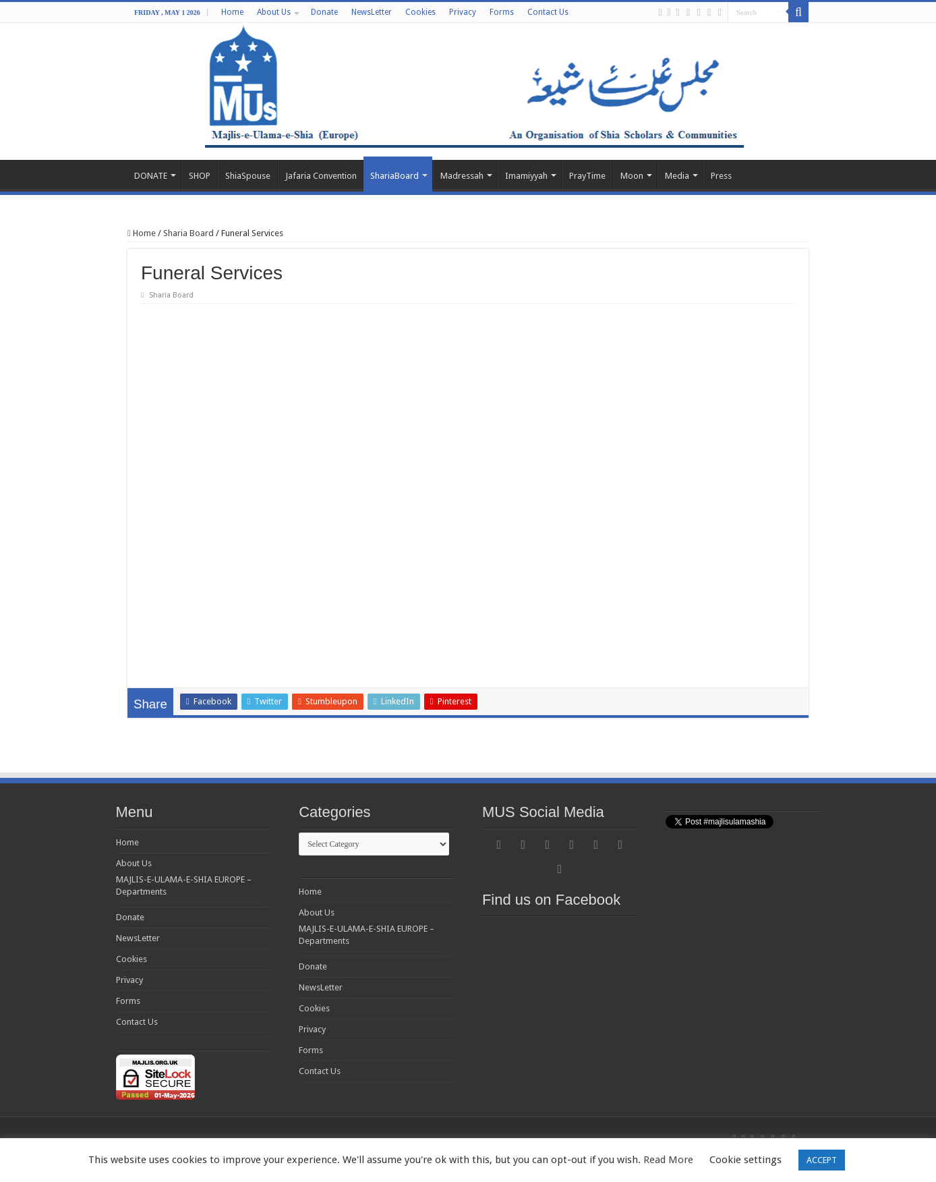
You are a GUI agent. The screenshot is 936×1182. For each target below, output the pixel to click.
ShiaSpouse (247, 176)
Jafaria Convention (321, 176)
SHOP (199, 176)
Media (677, 176)
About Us (274, 12)
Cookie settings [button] (745, 1160)
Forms (502, 12)
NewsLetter (371, 12)
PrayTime (587, 176)
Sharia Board (188, 233)
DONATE (150, 176)
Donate (324, 12)
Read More (668, 1160)
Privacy (462, 12)
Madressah (462, 176)
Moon (631, 176)
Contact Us (547, 12)
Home (232, 12)
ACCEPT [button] (822, 1160)
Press (721, 176)
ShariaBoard (394, 176)
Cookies (420, 12)
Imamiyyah (526, 176)
